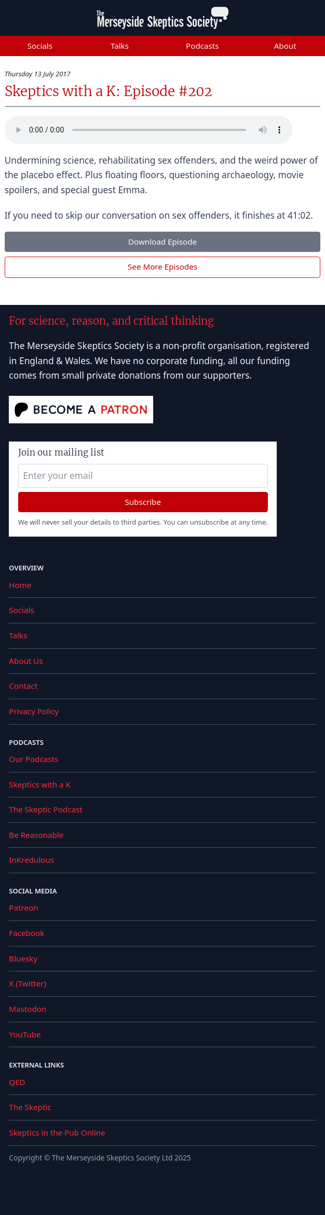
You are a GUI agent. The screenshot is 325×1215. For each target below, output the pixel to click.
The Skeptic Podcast (45, 809)
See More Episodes (162, 266)
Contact (23, 685)
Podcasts (202, 46)
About (285, 46)
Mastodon (27, 1009)
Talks (120, 46)
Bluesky (23, 958)
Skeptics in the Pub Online (57, 1132)
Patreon (23, 907)
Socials (40, 46)
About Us (26, 661)
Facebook (26, 933)
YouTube (24, 1034)
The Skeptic (30, 1107)
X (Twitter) (27, 983)
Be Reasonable (36, 835)
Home (20, 585)
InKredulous (31, 859)
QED (17, 1082)
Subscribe (143, 502)
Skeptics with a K (40, 784)
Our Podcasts (33, 759)
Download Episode (162, 241)
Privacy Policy (34, 711)
